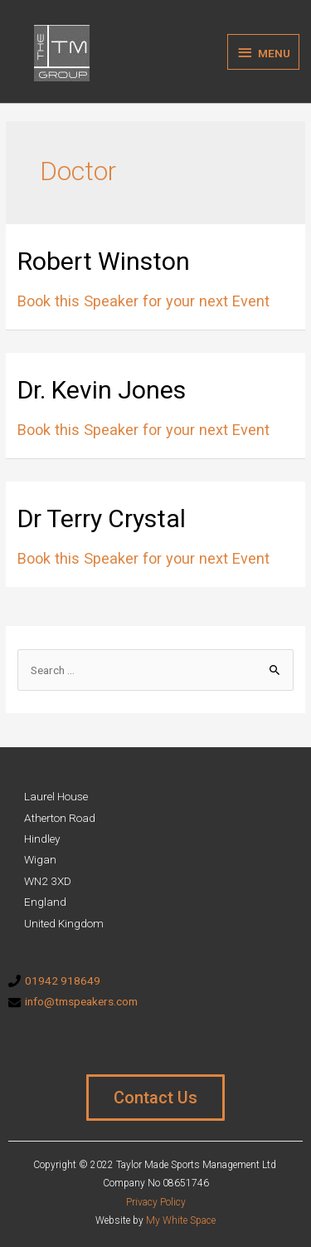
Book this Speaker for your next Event (143, 301)
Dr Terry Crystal (101, 518)
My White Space (181, 1220)
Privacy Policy (156, 1202)
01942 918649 (62, 980)
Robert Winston (103, 261)
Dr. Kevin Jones (101, 389)
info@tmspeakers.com (81, 1001)
